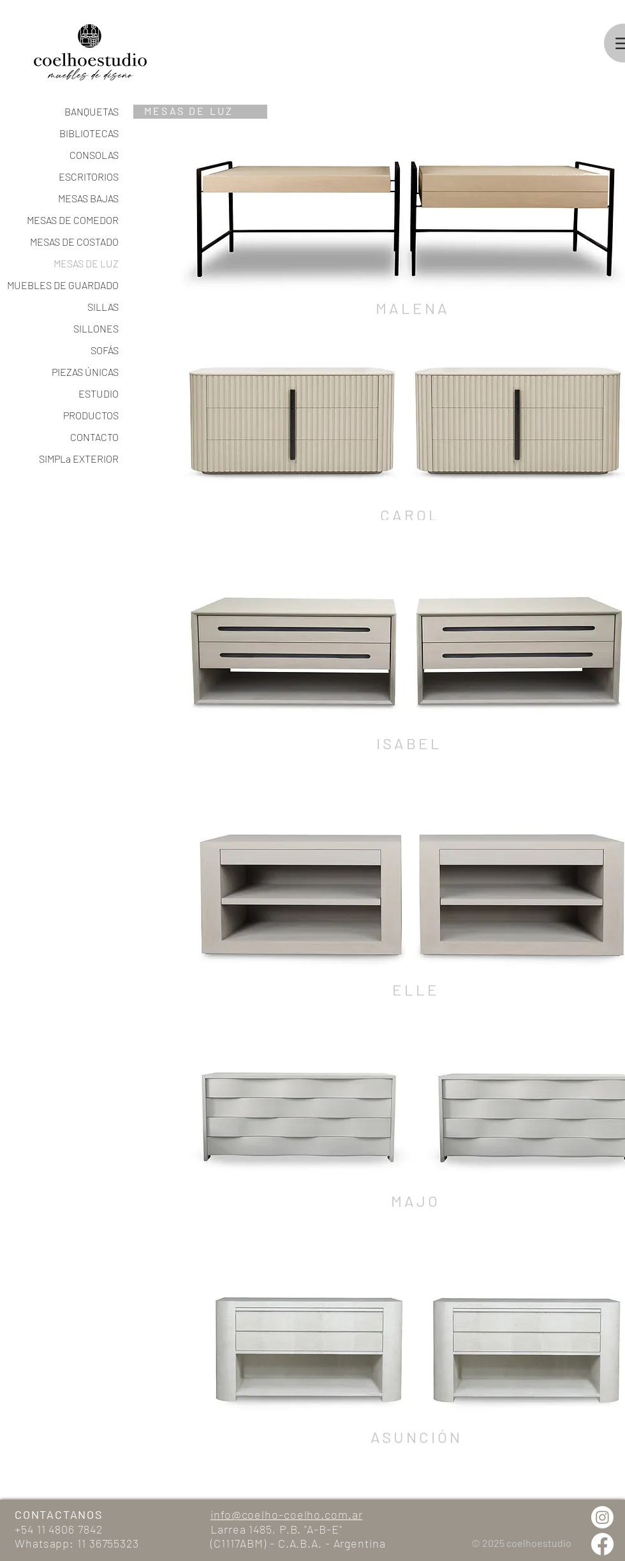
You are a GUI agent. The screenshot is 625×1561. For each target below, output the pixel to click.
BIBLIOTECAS (89, 133)
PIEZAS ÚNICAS (85, 372)
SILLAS (103, 307)
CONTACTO (94, 437)
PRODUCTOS (91, 415)
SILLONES (96, 328)
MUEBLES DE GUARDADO (74, 285)
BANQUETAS (91, 111)
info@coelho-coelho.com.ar (286, 1514)
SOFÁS (105, 350)
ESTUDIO (98, 393)
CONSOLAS (94, 155)
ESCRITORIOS (89, 176)
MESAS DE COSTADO (74, 241)
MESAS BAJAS (88, 198)
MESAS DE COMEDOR (74, 220)
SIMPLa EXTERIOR (79, 458)
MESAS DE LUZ (86, 263)
